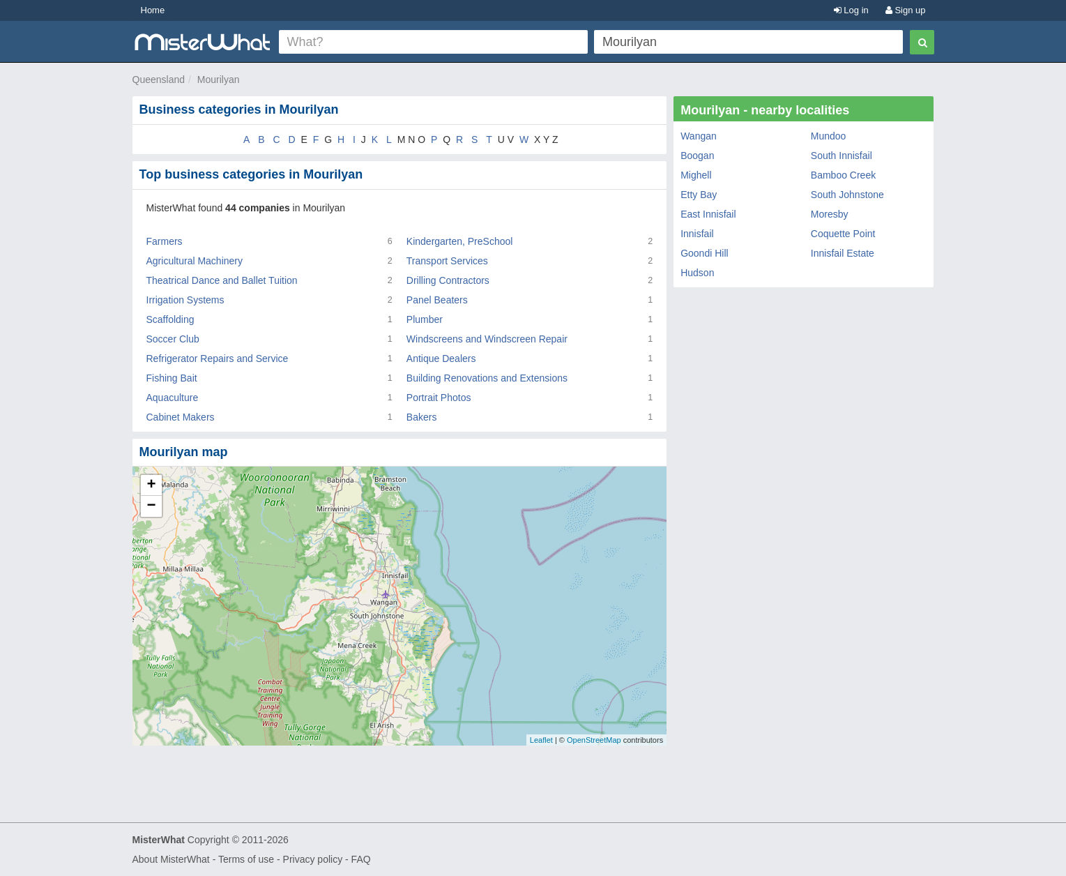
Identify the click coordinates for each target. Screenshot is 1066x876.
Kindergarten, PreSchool (459, 241)
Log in (851, 10)
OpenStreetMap (594, 740)
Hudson (697, 272)
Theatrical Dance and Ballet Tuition (222, 280)
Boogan (697, 155)
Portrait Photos (438, 397)
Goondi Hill (704, 253)
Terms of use (246, 859)
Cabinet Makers (180, 417)
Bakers (421, 417)
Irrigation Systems (185, 299)
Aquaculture (172, 397)
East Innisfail (708, 214)
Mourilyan (218, 79)
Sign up (905, 10)
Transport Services (447, 260)
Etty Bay (698, 194)
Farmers (164, 241)
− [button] (150, 506)
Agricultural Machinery (194, 260)
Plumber (424, 319)
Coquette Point (843, 233)
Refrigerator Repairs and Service (217, 358)
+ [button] (150, 485)
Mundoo (828, 136)
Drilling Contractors (447, 280)
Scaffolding (170, 319)
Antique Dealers (441, 358)
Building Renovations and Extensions (487, 378)
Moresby (829, 214)
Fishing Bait (171, 378)
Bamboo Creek (843, 175)
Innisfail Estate (842, 253)
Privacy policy (313, 859)
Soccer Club (172, 339)
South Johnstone (847, 194)
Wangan (698, 136)
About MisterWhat (171, 859)
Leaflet (541, 740)
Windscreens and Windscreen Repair (487, 339)
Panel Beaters (437, 299)
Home (153, 10)
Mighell (695, 175)
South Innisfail (841, 155)
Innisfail (696, 233)
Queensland (158, 79)
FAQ (361, 859)
